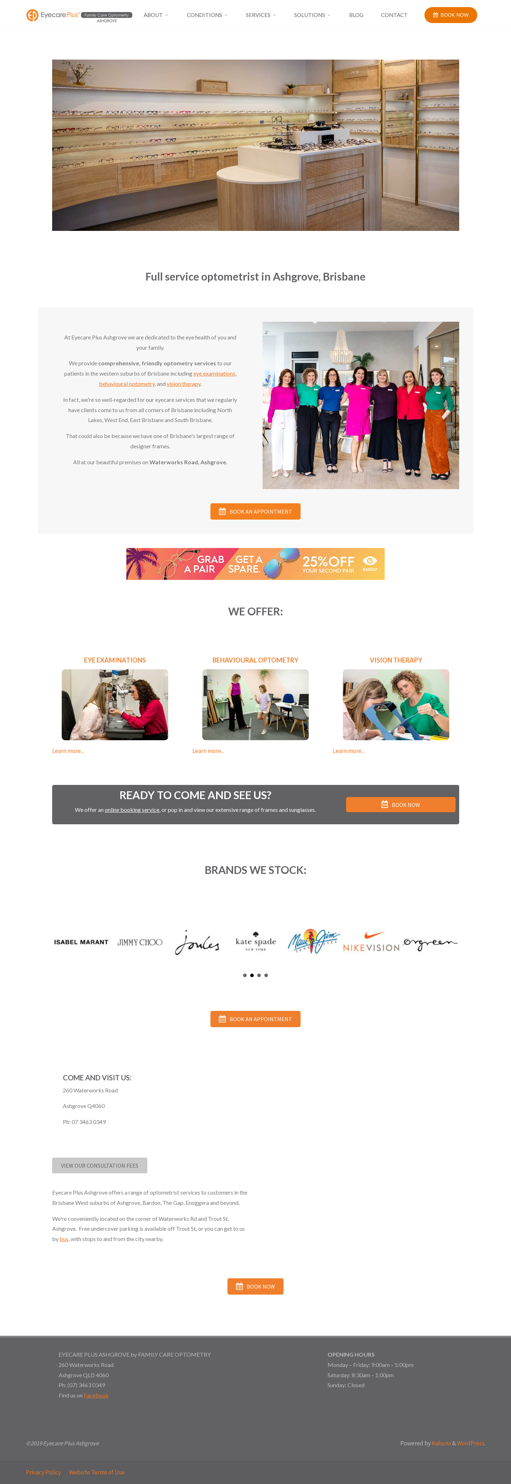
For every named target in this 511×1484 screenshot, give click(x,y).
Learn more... (68, 751)
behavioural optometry (127, 383)
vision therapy (183, 383)
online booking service (132, 809)
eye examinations (214, 373)
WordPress (470, 1443)
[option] (255, 145)
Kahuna (441, 1443)
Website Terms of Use (97, 1472)
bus (64, 1238)
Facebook (96, 1395)
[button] (255, 511)
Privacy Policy (43, 1472)
